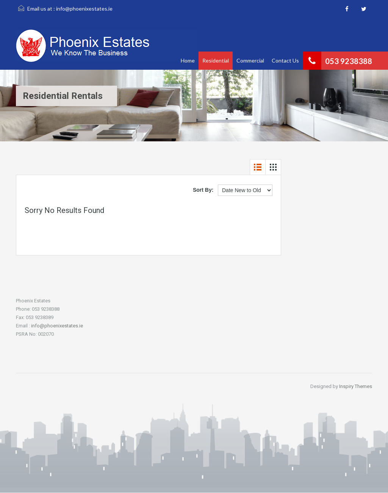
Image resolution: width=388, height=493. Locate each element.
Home (188, 60)
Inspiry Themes (355, 386)
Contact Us (285, 60)
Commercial (250, 60)
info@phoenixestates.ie (84, 8)
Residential (215, 60)
